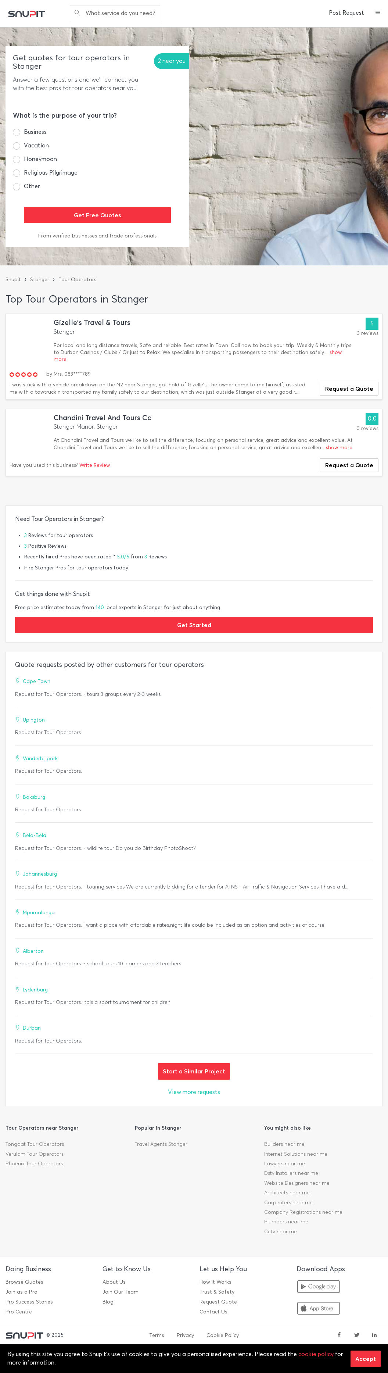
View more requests (194, 1091)
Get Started (194, 625)
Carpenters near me (288, 1202)
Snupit (13, 279)
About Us (114, 1282)
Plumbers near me (286, 1222)
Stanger (39, 279)
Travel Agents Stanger (161, 1144)
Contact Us (213, 1312)
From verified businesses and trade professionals (97, 236)
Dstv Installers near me (291, 1173)
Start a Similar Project (194, 1071)
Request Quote (218, 1302)
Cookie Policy (222, 1335)
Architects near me (287, 1193)
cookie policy (316, 1354)
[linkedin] (374, 1335)
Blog (108, 1302)
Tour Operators (77, 279)
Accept (365, 1358)
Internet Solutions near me (295, 1154)
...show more (337, 447)
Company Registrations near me (303, 1212)
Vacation (36, 145)
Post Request (346, 13)
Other (32, 186)
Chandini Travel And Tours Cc (102, 418)
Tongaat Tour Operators (35, 1144)
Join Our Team (121, 1292)
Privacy (185, 1335)
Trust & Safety (217, 1292)
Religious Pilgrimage (51, 172)
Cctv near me (280, 1232)
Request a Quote (349, 388)
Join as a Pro (21, 1292)
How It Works (215, 1282)
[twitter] (357, 1335)
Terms (156, 1335)
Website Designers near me (297, 1183)
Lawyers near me (284, 1164)
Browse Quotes (24, 1282)
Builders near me (284, 1144)
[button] (378, 13)
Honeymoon (40, 158)
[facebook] (339, 1335)
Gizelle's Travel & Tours (92, 322)
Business (35, 131)
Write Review (94, 465)
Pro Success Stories (29, 1302)
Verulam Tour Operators (35, 1154)
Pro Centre (19, 1312)
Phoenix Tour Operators (34, 1164)
